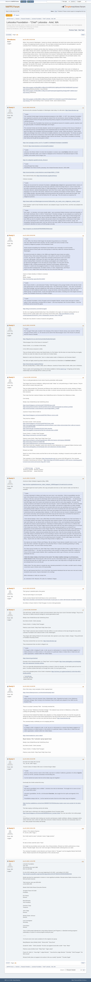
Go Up (7, 963)
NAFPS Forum (12, 6)
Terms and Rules (78, 980)
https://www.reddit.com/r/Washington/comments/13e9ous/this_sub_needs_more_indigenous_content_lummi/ (51, 201)
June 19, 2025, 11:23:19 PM (29, 861)
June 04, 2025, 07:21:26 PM (29, 478)
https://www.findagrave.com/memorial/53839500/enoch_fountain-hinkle (41, 813)
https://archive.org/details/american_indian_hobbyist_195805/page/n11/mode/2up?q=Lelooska (47, 484)
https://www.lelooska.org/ (71, 110)
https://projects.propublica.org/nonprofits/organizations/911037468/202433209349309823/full (47, 874)
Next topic (81, 30)
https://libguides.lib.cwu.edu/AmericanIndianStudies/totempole (39, 339)
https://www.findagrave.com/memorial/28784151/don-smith (38, 423)
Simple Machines (16, 980)
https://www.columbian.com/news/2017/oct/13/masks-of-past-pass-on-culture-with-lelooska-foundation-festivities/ (52, 599)
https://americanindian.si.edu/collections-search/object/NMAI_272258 (41, 172)
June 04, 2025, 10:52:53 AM (30, 377)
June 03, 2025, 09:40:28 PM (29, 235)
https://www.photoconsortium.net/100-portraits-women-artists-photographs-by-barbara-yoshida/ (48, 406)
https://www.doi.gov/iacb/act (30, 658)
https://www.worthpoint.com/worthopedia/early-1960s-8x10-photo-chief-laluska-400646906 (46, 440)
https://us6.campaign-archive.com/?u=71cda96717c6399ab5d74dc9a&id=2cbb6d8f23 (45, 142)
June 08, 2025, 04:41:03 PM (29, 758)
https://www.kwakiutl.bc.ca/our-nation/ (33, 735)
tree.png (37, 468)
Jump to (62, 970)
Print (83, 34)
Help (72, 980)
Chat (56, 11)
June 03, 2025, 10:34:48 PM (29, 325)
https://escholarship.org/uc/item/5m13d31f (34, 279)
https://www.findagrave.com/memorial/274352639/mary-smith (39, 405)
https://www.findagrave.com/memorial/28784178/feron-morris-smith (40, 415)
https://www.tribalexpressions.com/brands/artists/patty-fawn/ (38, 443)
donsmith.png (27, 676)
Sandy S (11, 107)
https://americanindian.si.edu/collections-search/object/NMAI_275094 (41, 408)
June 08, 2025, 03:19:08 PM (29, 686)
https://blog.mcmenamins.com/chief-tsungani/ (35, 308)
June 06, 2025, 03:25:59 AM (30, 609)
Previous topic (73, 30)
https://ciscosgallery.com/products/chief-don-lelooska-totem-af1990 (40, 430)
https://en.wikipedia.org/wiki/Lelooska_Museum (35, 160)
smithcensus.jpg (28, 468)
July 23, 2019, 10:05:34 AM (29, 39)
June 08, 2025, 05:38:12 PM (29, 828)
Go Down (8, 34)
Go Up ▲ (84, 980)
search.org (63, 369)
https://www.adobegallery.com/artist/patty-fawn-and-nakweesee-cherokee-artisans (44, 446)
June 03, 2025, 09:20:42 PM (29, 107)
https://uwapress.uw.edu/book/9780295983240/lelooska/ (37, 228)
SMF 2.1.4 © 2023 (8, 980)
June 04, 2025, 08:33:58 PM (29, 588)
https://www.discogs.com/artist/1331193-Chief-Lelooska (37, 428)
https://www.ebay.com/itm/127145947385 (34, 441)
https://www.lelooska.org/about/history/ (47, 175)
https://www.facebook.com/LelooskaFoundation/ (40, 146)
